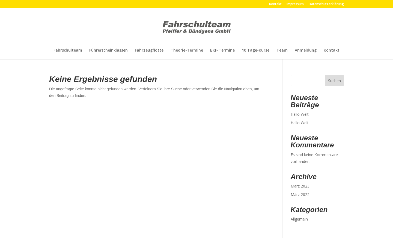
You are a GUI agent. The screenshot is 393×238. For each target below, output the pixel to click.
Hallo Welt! (300, 114)
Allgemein (299, 219)
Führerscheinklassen (108, 50)
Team (282, 50)
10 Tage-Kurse (255, 50)
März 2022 (300, 194)
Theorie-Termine (187, 50)
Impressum (295, 4)
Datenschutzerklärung (326, 4)
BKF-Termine (222, 50)
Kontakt (275, 4)
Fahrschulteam (67, 50)
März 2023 (300, 186)
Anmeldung (306, 50)
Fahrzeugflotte (149, 50)
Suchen (334, 80)
